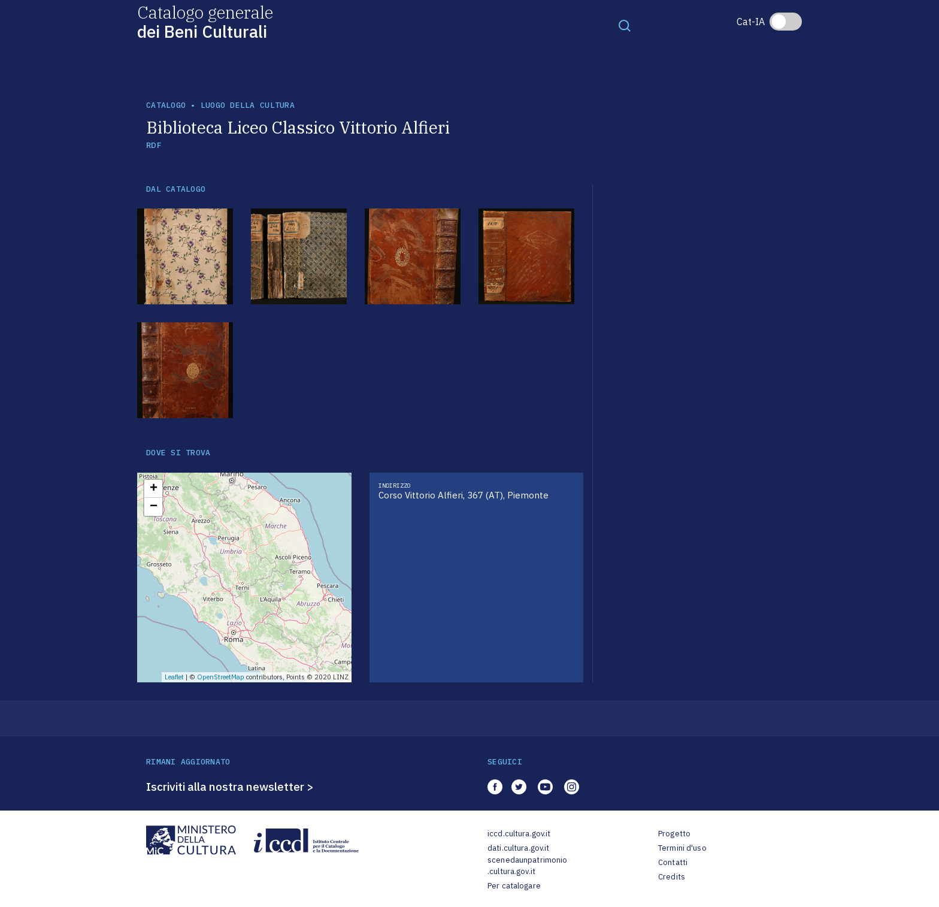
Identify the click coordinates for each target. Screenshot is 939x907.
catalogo (166, 105)
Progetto (674, 834)
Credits (671, 877)
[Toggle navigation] (624, 25)
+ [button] (153, 489)
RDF (153, 145)
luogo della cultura (248, 105)
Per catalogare (514, 886)
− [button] (153, 507)
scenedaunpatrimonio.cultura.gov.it (527, 866)
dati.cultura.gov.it (518, 848)
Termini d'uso (682, 848)
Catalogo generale (205, 21)
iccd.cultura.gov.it (518, 834)
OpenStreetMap (220, 677)
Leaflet (174, 677)
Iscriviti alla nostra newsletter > (230, 786)
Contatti (672, 862)
